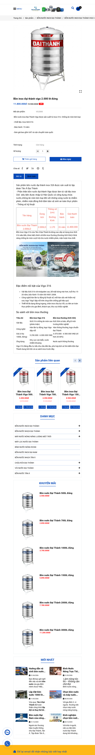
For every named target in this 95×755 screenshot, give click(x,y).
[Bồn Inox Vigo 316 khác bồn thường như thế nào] (79, 9)
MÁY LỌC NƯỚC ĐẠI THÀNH (26, 442)
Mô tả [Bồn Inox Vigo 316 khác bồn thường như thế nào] (18, 176)
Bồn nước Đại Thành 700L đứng (56, 520)
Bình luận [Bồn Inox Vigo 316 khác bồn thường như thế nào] (31, 176)
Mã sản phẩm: (19, 112)
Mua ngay (65, 159)
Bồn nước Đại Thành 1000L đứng (57, 548)
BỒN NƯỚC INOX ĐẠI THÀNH (47, 426)
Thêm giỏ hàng (29, 159)
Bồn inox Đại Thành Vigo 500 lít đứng (24, 393)
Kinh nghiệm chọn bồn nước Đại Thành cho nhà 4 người (70, 717)
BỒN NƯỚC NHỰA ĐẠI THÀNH (47, 431)
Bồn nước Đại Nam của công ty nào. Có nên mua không (36, 717)
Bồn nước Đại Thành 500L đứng (56, 493)
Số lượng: (17, 151)
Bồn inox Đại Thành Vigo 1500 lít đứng (71, 393)
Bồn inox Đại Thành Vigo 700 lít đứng (47, 393)
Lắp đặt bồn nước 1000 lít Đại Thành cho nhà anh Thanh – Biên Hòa (36, 693)
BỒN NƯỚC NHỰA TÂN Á (25, 457)
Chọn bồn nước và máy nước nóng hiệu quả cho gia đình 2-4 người (71, 693)
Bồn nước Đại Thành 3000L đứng (57, 630)
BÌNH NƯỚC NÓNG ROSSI (25, 447)
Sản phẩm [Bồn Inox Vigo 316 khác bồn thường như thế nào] (29, 18)
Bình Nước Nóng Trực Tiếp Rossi (71, 670)
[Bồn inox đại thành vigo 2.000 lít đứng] (47, 8)
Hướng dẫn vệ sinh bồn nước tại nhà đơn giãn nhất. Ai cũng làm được (36, 670)
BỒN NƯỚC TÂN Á (47, 473)
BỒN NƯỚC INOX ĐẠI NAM (26, 452)
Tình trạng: (18, 145)
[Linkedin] (32, 168)
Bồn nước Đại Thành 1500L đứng (57, 575)
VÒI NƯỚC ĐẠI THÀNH (47, 468)
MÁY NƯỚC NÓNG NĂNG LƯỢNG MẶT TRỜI (47, 436)
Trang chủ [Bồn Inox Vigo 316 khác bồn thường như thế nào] (17, 18)
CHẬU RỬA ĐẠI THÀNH (47, 462)
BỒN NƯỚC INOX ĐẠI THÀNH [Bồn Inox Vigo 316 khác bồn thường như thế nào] (49, 18)
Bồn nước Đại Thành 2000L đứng (57, 602)
